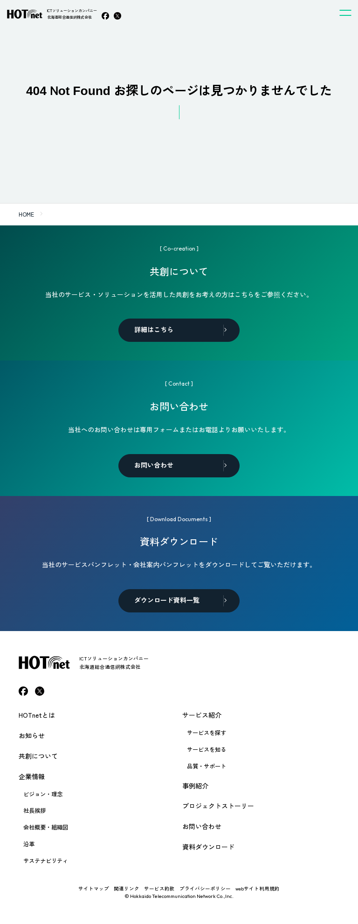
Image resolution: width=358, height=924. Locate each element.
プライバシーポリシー (205, 888)
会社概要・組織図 (45, 827)
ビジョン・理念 (42, 794)
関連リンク (126, 888)
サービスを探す (206, 732)
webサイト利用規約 (257, 888)
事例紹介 (195, 785)
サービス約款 (159, 888)
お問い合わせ (201, 826)
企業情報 (32, 776)
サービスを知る (206, 749)
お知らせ (32, 735)
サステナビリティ (45, 860)
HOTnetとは (37, 715)
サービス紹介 (201, 715)
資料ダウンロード (208, 846)
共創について (38, 756)
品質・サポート (206, 766)
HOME (26, 214)
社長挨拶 (34, 810)
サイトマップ (93, 888)
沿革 (28, 844)
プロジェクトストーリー (218, 805)
